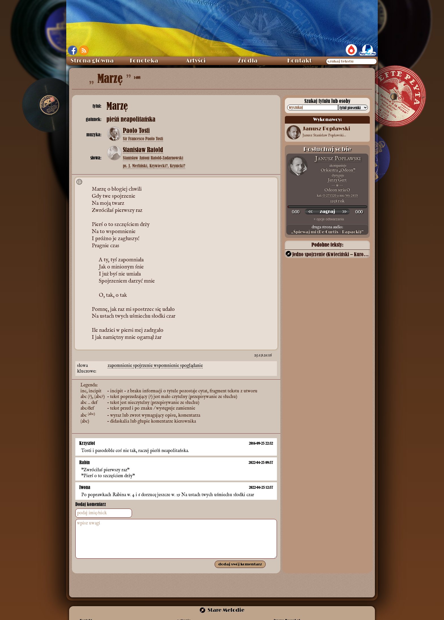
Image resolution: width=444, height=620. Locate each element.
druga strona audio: (327, 230)
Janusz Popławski (338, 158)
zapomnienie (120, 366)
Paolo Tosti (136, 130)
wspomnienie (167, 366)
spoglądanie (191, 366)
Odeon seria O (337, 190)
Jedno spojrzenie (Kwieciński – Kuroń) (330, 254)
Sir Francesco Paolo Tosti (143, 138)
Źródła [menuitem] (248, 60)
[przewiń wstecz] (310, 211)
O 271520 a (331, 195)
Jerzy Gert (337, 180)
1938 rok (337, 201)
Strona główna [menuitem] (92, 60)
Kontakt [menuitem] (299, 60)
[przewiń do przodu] (344, 211)
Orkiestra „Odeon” (338, 170)
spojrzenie (143, 366)
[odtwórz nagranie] (327, 211)
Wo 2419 (351, 195)
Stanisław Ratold (143, 150)
